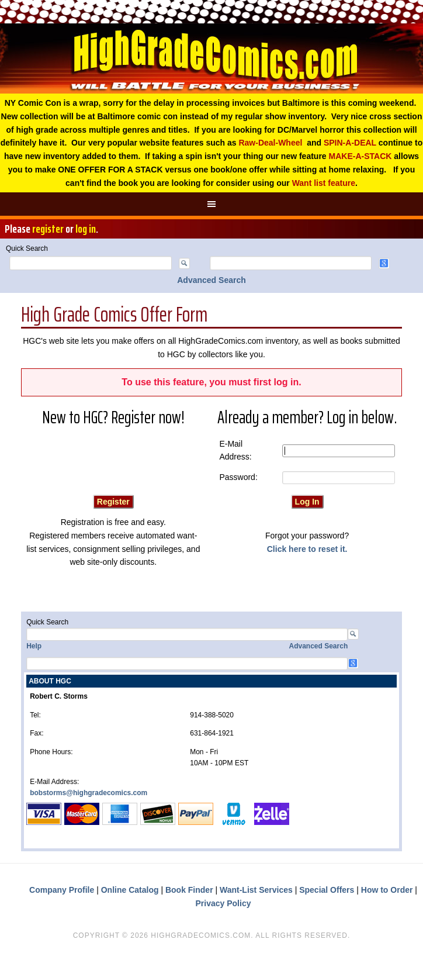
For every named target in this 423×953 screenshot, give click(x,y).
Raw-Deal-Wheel (270, 142)
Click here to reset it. (307, 549)
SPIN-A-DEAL (350, 142)
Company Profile (61, 890)
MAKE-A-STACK (360, 156)
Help (33, 646)
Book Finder (189, 890)
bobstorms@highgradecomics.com (88, 793)
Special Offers (326, 890)
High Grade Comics (211, 58)
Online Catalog (130, 890)
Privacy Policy (223, 903)
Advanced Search (211, 280)
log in (85, 228)
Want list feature (323, 183)
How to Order (387, 890)
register (48, 228)
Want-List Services (256, 890)
